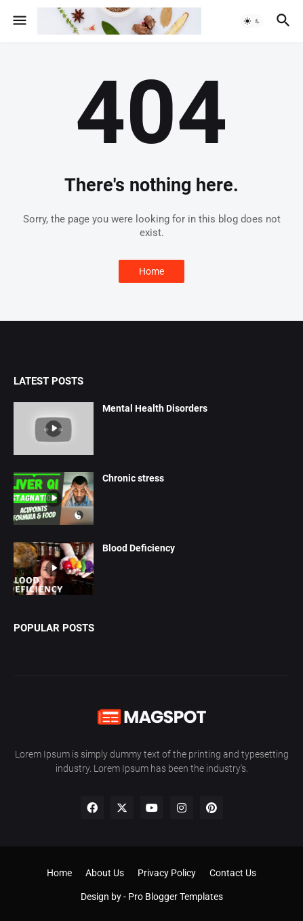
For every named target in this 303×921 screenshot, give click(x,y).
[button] (18, 21)
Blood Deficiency (138, 548)
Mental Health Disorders (154, 408)
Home (151, 271)
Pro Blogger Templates (175, 896)
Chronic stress (133, 478)
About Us (104, 872)
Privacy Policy (167, 872)
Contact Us (232, 872)
